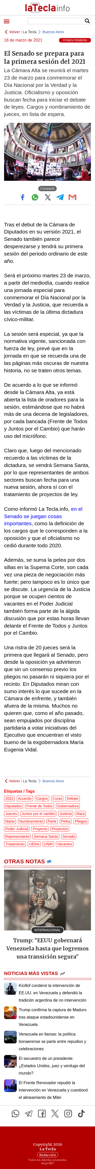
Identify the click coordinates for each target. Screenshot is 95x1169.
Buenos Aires (53, 32)
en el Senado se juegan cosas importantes (43, 516)
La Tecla (29, 32)
